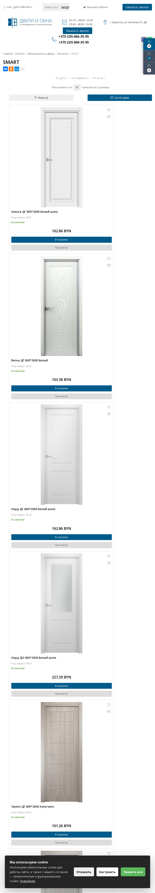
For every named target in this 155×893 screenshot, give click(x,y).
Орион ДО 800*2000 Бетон (101, 639)
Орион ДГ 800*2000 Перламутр (105, 409)
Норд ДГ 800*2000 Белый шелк (33, 294)
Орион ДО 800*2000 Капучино (104, 524)
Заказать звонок (137, 7)
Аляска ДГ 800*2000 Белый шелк (34, 178)
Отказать (78, 872)
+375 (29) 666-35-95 (99, 834)
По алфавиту (80, 78)
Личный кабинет (96, 7)
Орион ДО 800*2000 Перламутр (34, 639)
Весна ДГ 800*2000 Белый (101, 178)
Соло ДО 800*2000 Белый (29, 755)
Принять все (131, 872)
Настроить (104, 872)
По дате (62, 78)
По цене (99, 78)
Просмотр (45, 214)
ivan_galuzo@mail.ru (19, 7)
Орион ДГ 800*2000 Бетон (29, 524)
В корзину (44, 206)
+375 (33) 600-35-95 (99, 840)
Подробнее (52, 881)
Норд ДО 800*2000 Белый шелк (105, 294)
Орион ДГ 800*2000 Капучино (32, 409)
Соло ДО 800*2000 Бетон (100, 755)
